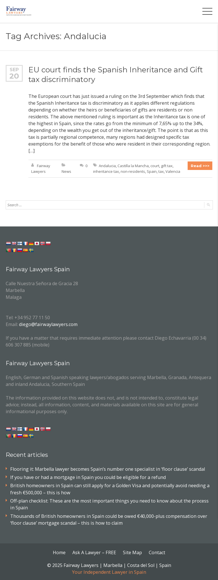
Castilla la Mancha (133, 165)
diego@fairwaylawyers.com (47, 324)
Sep (14, 69)
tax (161, 171)
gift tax (167, 165)
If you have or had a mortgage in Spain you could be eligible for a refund (87, 477)
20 (14, 76)
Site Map (132, 552)
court (154, 165)
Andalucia (107, 165)
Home (59, 552)
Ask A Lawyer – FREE (94, 552)
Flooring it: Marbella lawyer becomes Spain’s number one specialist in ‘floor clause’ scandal (106, 469)
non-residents (133, 171)
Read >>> (200, 165)
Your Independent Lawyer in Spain (109, 571)
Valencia (172, 171)
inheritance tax (106, 171)
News (66, 171)
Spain (152, 171)
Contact (156, 552)
